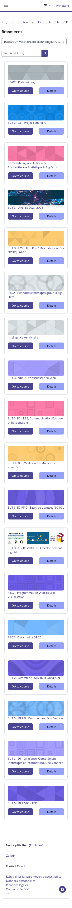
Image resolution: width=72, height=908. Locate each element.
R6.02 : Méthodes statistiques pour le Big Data (35, 295)
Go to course (20, 91)
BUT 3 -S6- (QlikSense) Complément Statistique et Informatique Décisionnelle (35, 760)
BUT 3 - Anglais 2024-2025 (25, 207)
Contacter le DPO (18, 889)
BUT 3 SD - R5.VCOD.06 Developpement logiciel (35, 550)
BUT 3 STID (59, 22)
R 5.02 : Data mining (21, 82)
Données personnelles (20, 881)
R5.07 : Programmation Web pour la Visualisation (31, 595)
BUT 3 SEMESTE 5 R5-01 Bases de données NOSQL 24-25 (36, 250)
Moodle (22, 866)
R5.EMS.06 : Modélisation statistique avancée (32, 465)
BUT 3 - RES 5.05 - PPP (22, 803)
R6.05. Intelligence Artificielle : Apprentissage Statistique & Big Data (32, 165)
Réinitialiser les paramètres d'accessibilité (33, 876)
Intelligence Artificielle (23, 337)
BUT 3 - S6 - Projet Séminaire (27, 122)
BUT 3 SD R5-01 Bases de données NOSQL (36, 507)
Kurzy (3, 22)
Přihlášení (62, 5)
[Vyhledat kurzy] (22, 53)
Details (51, 91)
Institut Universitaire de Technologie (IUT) (20, 22)
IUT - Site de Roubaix (40, 22)
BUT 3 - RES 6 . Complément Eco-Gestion (35, 718)
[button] (47, 5)
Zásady (11, 855)
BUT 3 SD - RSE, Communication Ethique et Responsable (35, 420)
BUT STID (51, 22)
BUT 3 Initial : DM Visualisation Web (32, 378)
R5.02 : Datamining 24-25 (24, 637)
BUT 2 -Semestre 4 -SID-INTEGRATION (34, 678)
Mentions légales (17, 885)
